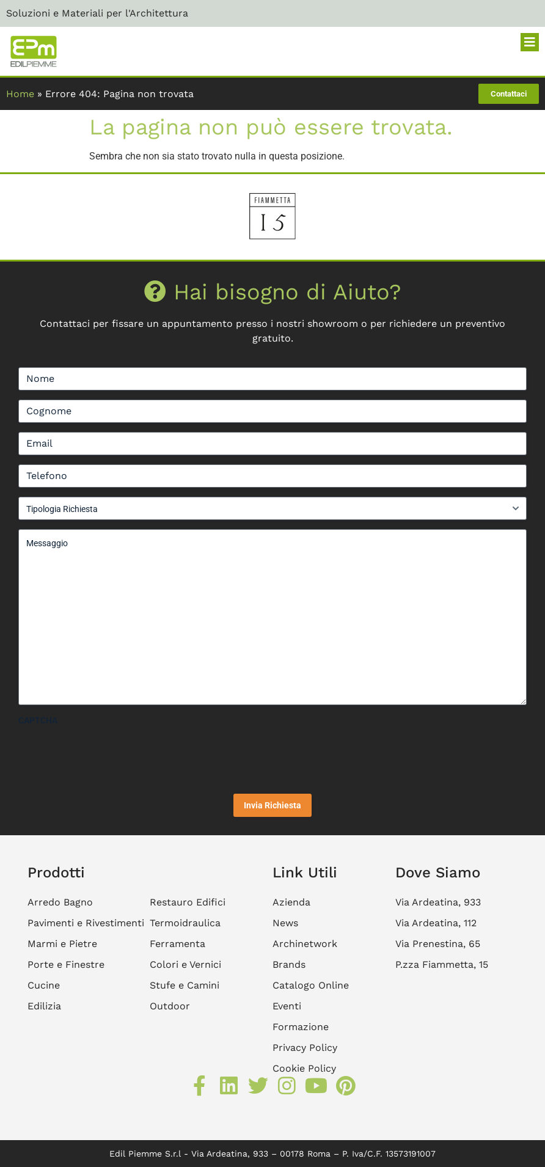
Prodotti (56, 872)
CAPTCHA (37, 720)
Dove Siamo (437, 872)
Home (20, 94)
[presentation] (111, 755)
